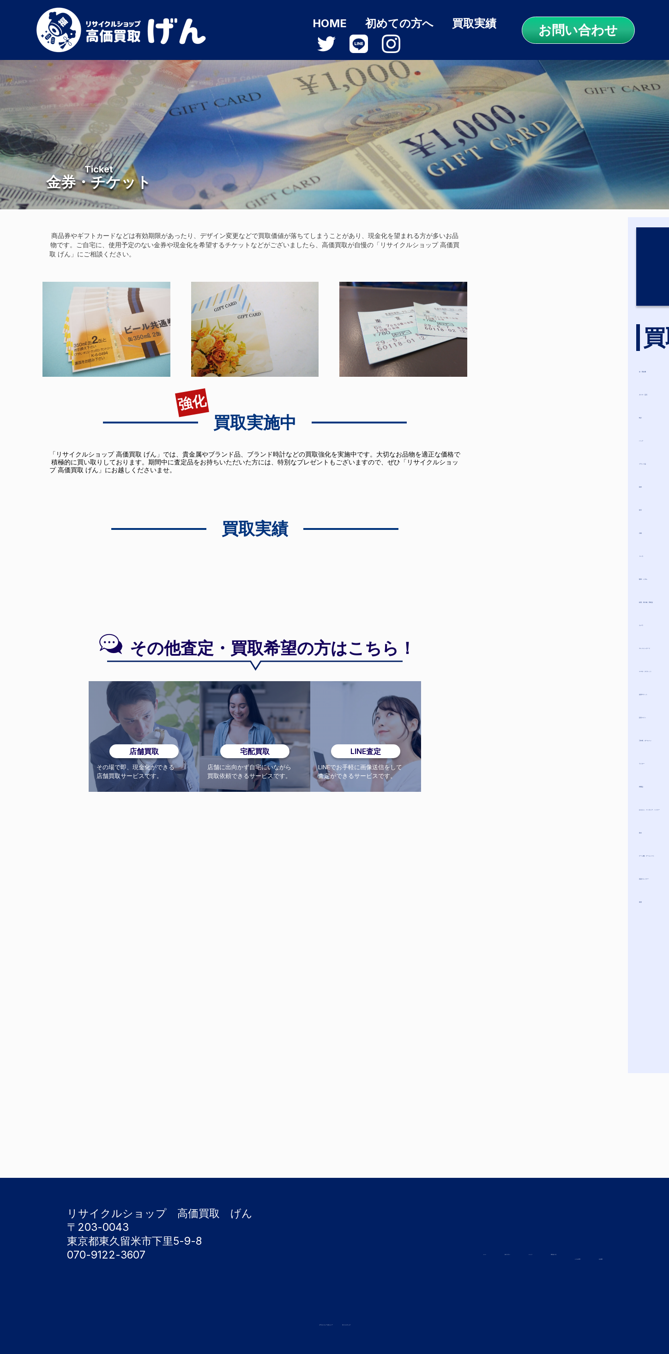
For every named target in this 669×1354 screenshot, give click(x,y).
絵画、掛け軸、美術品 (577, 594)
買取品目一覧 (575, 1240)
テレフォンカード (568, 640)
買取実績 (474, 23)
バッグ (539, 433)
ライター (544, 756)
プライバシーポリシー (297, 1321)
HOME (330, 23)
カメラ (539, 617)
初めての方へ (399, 23)
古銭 (533, 525)
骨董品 (538, 779)
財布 (533, 479)
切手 (533, 502)
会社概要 (584, 1256)
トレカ (539, 548)
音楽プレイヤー (561, 884)
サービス (510, 1240)
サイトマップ (394, 1321)
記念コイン (550, 710)
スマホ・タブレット (573, 664)
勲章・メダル (556, 571)
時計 (533, 410)
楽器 (533, 908)
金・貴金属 (549, 364)
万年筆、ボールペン (572, 733)
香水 (533, 838)
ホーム (385, 1240)
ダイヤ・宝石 (556, 387)
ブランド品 (550, 456)
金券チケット (556, 687)
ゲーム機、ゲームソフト (584, 861)
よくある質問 (519, 1256)
